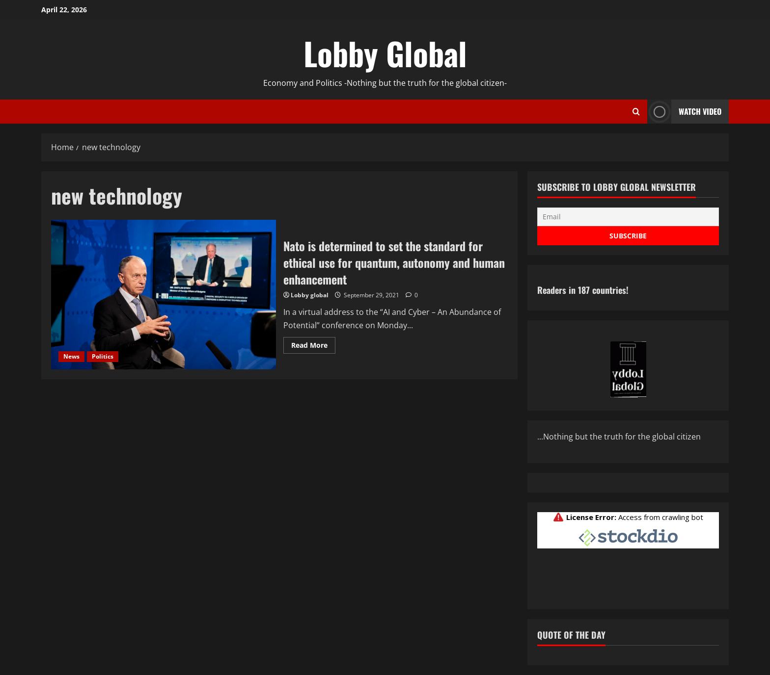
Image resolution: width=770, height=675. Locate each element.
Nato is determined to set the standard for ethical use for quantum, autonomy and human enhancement (163, 294)
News (71, 356)
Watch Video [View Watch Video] (684, 112)
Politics (102, 356)
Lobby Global (385, 53)
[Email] (628, 217)
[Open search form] (636, 112)
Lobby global (310, 295)
